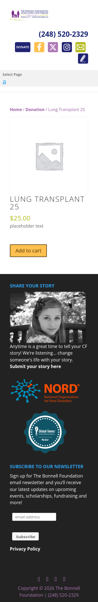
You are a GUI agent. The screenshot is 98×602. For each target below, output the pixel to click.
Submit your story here (35, 366)
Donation (35, 109)
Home (16, 109)
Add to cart (28, 250)
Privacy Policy (25, 549)
